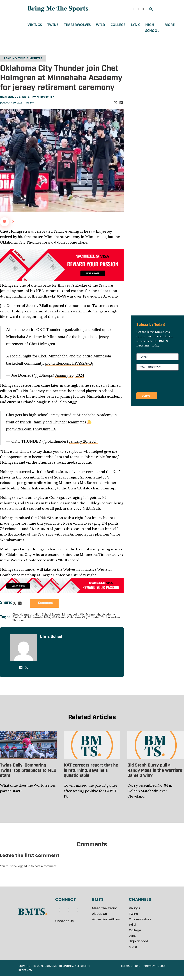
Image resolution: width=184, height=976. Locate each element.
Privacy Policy (155, 966)
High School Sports (14, 97)
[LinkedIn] (121, 102)
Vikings (35, 24)
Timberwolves (77, 24)
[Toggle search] (151, 9)
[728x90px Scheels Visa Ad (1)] (62, 585)
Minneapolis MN (73, 614)
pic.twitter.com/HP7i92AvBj (69, 363)
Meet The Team (104, 908)
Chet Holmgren (22, 614)
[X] (115, 102)
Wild (100, 24)
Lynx (135, 24)
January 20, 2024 (69, 375)
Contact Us (64, 921)
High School (152, 27)
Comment (44, 603)
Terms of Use (130, 966)
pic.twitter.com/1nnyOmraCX (31, 429)
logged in (23, 866)
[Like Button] (4, 221)
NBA (47, 617)
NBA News (59, 617)
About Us (99, 913)
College (118, 24)
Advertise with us (106, 919)
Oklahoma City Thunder (83, 617)
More (170, 24)
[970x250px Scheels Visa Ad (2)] (62, 265)
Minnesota (35, 617)
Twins (53, 24)
